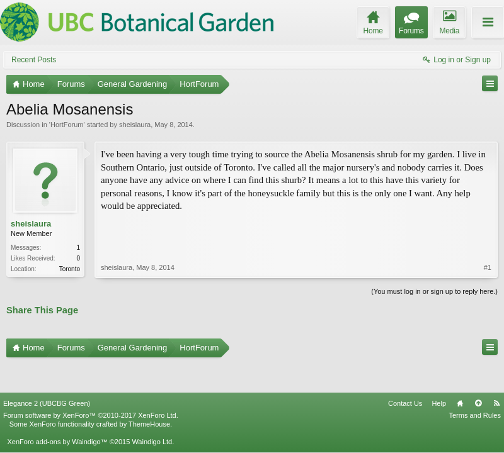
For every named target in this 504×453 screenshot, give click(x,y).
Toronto (69, 269)
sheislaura (135, 124)
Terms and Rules (475, 385)
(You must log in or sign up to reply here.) (434, 290)
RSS (496, 373)
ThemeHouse (149, 394)
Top (478, 373)
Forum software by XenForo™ (90, 385)
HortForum (67, 124)
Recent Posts (33, 59)
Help (439, 373)
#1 (487, 224)
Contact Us (405, 373)
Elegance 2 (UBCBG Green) (46, 373)
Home (459, 373)
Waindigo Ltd (152, 411)
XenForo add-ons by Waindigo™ (57, 411)
